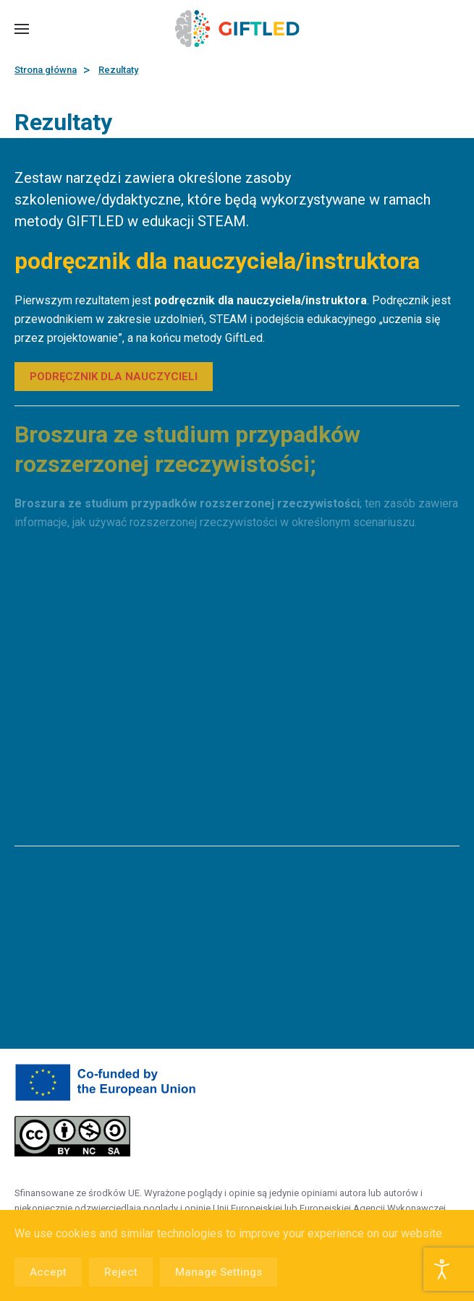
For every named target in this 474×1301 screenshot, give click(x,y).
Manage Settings (218, 1272)
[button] (21, 29)
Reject (120, 1272)
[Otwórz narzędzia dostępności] (442, 1269)
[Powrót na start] (237, 29)
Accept (48, 1272)
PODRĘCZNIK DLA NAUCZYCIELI (114, 376)
